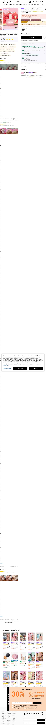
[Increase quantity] (29, 33)
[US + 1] (26, 714)
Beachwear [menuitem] (25, 4)
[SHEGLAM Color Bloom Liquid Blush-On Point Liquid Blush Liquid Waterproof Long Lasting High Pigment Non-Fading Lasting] (14, 637)
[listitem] (6, 641)
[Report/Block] (17, 119)
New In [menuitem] (10, 4)
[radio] (23, 30)
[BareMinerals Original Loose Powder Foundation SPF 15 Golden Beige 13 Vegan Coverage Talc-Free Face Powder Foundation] (6, 656)
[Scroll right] (42, 4)
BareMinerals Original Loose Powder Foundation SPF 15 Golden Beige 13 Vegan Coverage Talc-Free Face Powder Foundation (6, 662)
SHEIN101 (3, 714)
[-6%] (4, 643)
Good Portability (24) (12, 46)
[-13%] (12, 643)
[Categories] (6, 4)
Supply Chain (4, 709)
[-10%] (37, 682)
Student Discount (3, 712)
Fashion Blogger (3, 708)
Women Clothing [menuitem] (19, 4)
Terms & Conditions (23, 705)
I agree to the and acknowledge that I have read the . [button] (27, 706)
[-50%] (23, 661)
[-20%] (7, 662)
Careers (3, 710)
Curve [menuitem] (32, 4)
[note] (5, 667)
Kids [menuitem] (29, 4)
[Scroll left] (41, 4)
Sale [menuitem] (13, 4)
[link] (36, 1)
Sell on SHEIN (8, 714)
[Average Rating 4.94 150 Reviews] (37, 11)
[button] (40, 1)
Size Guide (9, 711)
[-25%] (29, 682)
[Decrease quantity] (24, 33)
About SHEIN (4, 704)
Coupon (14, 711)
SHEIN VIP (9, 712)
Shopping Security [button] (27, 53)
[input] (22, 703)
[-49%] (15, 661)
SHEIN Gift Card (14, 713)
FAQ (13, 715)
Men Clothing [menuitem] (36, 4)
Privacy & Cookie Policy (19, 706)
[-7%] (20, 643)
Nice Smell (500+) (12, 44)
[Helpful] (11, 119)
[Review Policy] (3, 41)
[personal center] (33, 1)
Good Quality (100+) (9, 49)
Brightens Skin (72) (11, 51)
